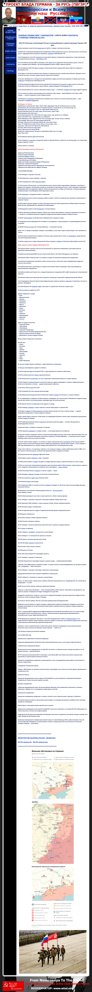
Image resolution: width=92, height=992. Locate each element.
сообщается (32, 431)
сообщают (31, 407)
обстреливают (28, 218)
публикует (35, 286)
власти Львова (63, 467)
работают (34, 458)
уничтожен (46, 203)
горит (36, 478)
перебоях (31, 532)
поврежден (35, 454)
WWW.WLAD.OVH (37, 38)
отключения (30, 98)
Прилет (23, 528)
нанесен (36, 391)
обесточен (37, 404)
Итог (22, 290)
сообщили (51, 53)
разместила (40, 48)
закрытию (69, 281)
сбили (50, 62)
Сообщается (25, 194)
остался (31, 387)
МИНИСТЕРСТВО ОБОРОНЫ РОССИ (37, 738)
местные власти (58, 490)
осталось (31, 227)
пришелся (39, 411)
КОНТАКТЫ (73, 35)
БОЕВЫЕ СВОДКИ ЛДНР (29, 35)
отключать (40, 198)
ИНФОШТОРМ (47, 35)
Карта (23, 367)
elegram (43, 742)
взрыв (29, 481)
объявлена (40, 209)
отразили (38, 57)
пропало (31, 543)
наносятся (43, 422)
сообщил (66, 89)
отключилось (34, 378)
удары (36, 375)
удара (31, 371)
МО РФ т (25, 742)
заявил (38, 75)
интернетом (57, 364)
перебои (37, 470)
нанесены (38, 181)
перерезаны (72, 236)
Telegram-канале (71, 618)
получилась (67, 441)
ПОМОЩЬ (24, 38)
